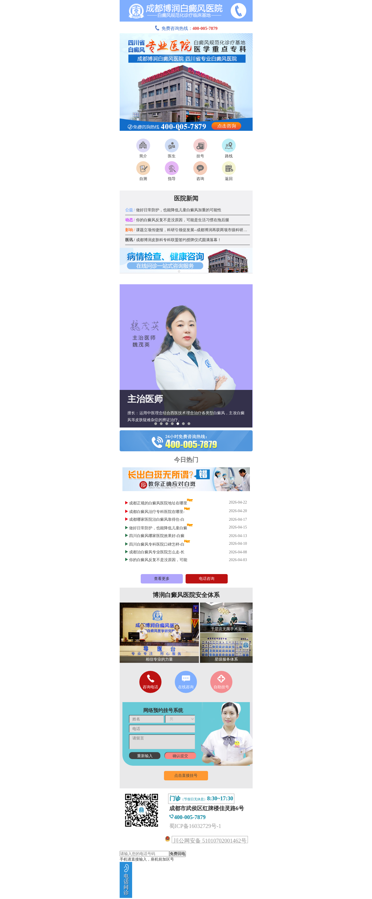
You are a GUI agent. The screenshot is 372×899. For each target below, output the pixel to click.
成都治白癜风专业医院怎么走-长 (157, 552)
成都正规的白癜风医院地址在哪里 (158, 503)
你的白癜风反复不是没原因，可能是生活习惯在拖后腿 (177, 220)
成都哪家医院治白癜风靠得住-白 (157, 519)
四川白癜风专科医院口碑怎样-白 (157, 544)
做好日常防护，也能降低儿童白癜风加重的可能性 (173, 210)
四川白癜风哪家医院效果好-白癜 (157, 536)
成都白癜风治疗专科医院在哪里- (157, 512)
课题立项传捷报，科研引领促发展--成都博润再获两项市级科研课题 (188, 230)
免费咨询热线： (186, 28)
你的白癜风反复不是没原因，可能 (158, 560)
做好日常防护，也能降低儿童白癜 (158, 528)
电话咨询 (206, 579)
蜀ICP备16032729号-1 (195, 826)
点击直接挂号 (185, 775)
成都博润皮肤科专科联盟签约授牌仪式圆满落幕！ (173, 240)
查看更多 (162, 579)
